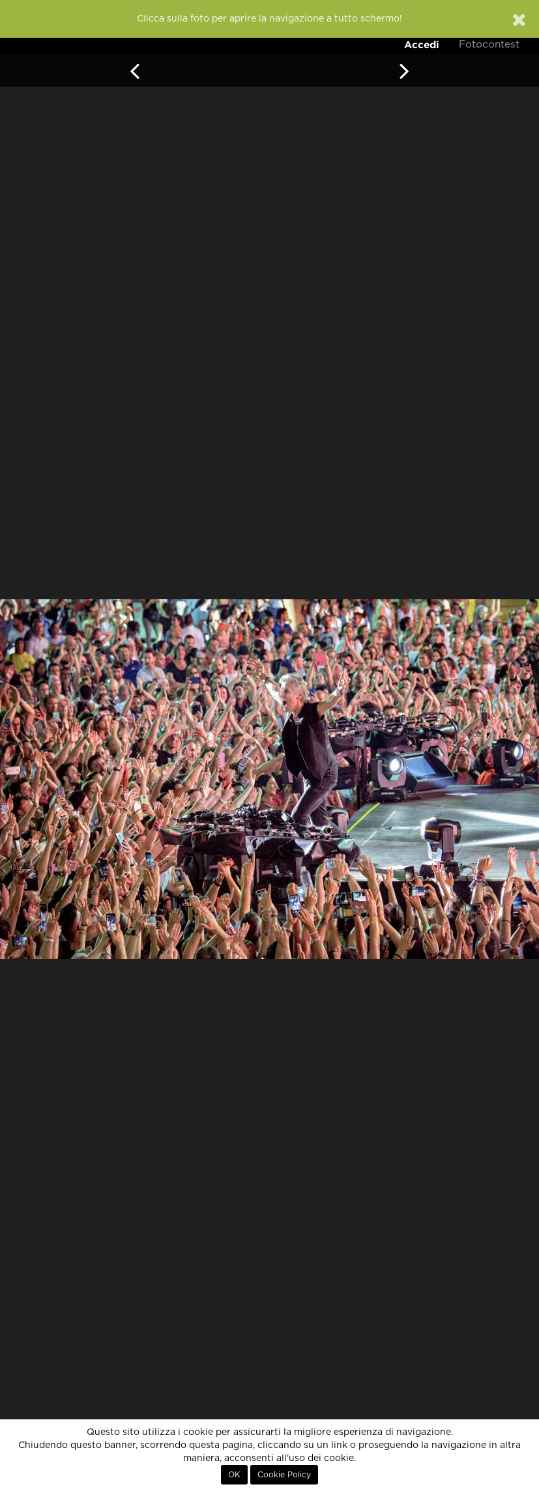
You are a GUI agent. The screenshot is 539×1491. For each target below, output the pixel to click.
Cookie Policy (284, 1475)
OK (234, 1475)
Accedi (421, 44)
